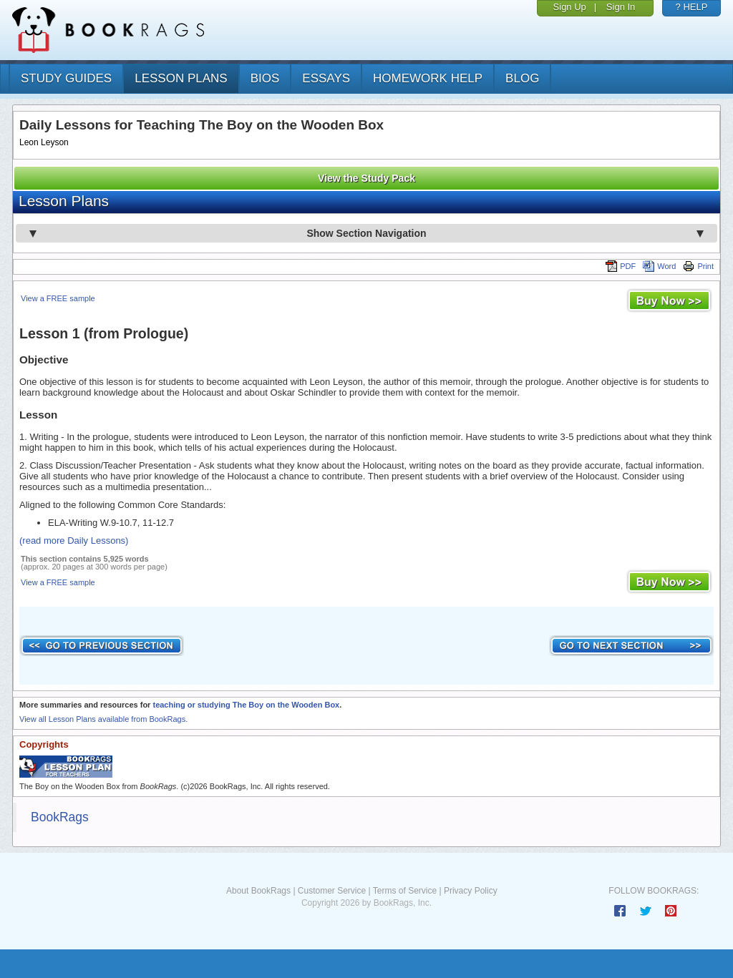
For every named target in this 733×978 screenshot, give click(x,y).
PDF (621, 266)
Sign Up (569, 6)
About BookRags (258, 891)
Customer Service (332, 891)
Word (659, 266)
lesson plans (181, 78)
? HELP (692, 6)
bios (265, 78)
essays (326, 78)
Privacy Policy (470, 891)
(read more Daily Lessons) (73, 540)
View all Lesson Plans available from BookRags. (103, 719)
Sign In (620, 6)
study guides (66, 78)
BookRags (60, 817)
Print (698, 266)
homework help (427, 78)
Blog (522, 78)
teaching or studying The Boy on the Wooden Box (245, 704)
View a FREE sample (58, 298)
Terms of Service (405, 891)
